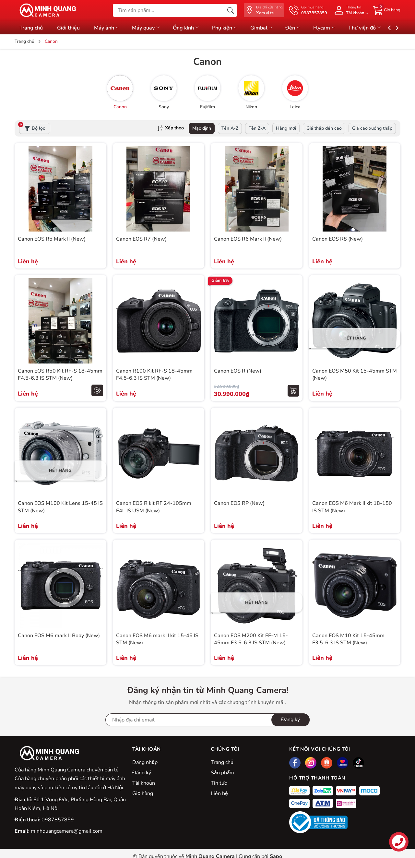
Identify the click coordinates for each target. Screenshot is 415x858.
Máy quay (151, 27)
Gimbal (272, 27)
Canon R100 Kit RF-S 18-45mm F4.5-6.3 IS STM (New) (154, 374)
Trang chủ (222, 762)
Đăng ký (141, 772)
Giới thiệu (70, 27)
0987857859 (58, 819)
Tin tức (219, 783)
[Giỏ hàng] (386, 10)
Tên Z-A (257, 128)
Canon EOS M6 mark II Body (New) (59, 635)
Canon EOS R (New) (237, 371)
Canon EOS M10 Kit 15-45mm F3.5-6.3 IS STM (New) (348, 639)
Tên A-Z (229, 128)
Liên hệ (219, 793)
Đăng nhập (145, 762)
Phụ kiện (234, 27)
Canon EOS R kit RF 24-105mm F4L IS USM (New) (153, 507)
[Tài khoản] (350, 10)
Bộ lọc (32, 127)
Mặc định (201, 128)
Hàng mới (286, 128)
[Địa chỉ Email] (207, 719)
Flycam (338, 27)
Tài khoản (143, 783)
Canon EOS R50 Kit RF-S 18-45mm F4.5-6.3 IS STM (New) (60, 374)
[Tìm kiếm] (230, 10)
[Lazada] (342, 763)
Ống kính (193, 27)
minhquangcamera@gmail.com (66, 831)
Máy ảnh (110, 27)
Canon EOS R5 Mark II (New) (52, 239)
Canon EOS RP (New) (239, 503)
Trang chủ (31, 27)
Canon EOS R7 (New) (141, 239)
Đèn (306, 27)
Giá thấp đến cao (324, 128)
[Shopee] (326, 763)
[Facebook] (295, 763)
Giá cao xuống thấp (372, 128)
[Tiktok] (358, 763)
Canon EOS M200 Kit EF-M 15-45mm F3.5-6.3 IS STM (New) (251, 639)
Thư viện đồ (380, 27)
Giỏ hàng (142, 793)
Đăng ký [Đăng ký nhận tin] (290, 719)
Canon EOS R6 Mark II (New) (248, 239)
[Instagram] (310, 763)
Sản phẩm (222, 772)
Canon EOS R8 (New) (337, 239)
